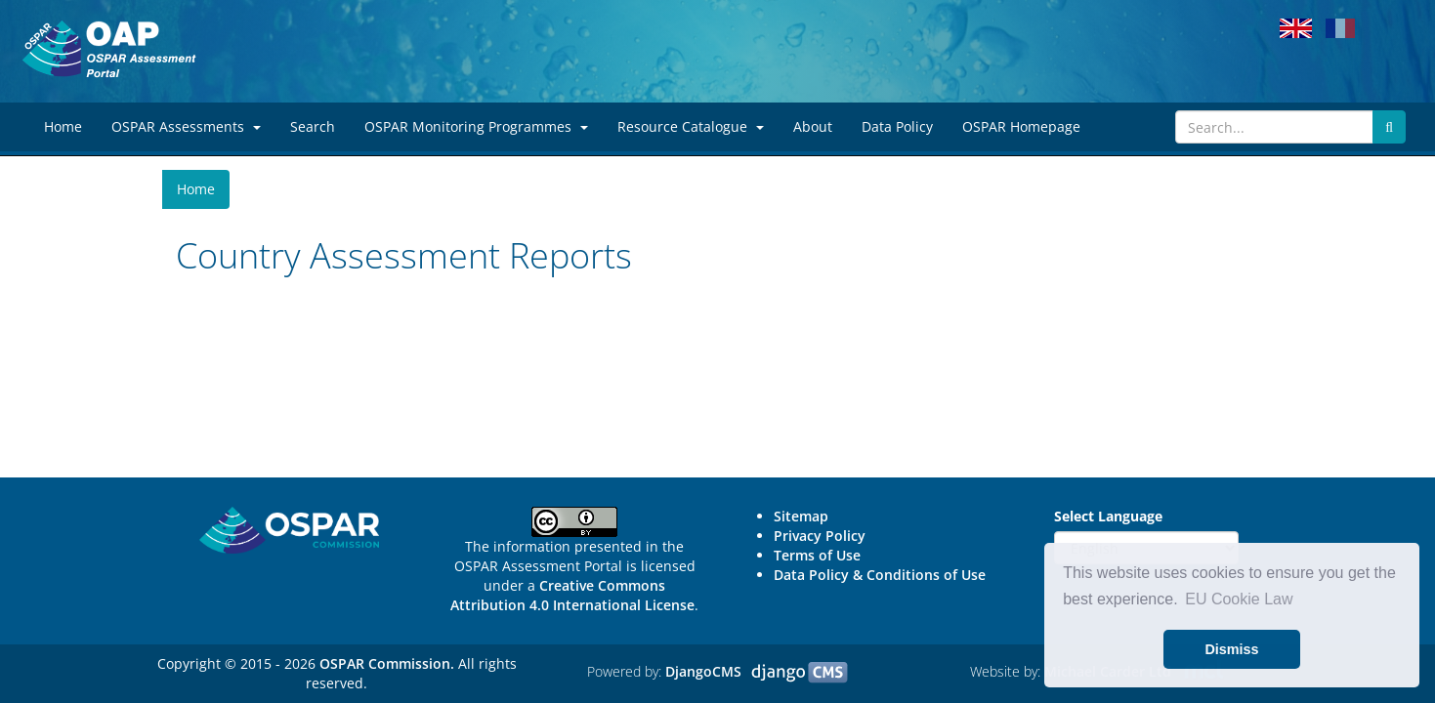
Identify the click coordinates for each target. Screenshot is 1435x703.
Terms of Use (817, 555)
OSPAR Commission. (386, 663)
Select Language (1108, 516)
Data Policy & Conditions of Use (880, 574)
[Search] (1274, 127)
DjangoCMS (703, 671)
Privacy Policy (819, 535)
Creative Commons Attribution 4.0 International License (572, 595)
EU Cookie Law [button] (1238, 599)
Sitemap (801, 516)
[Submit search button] (1389, 127)
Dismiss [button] (1231, 649)
